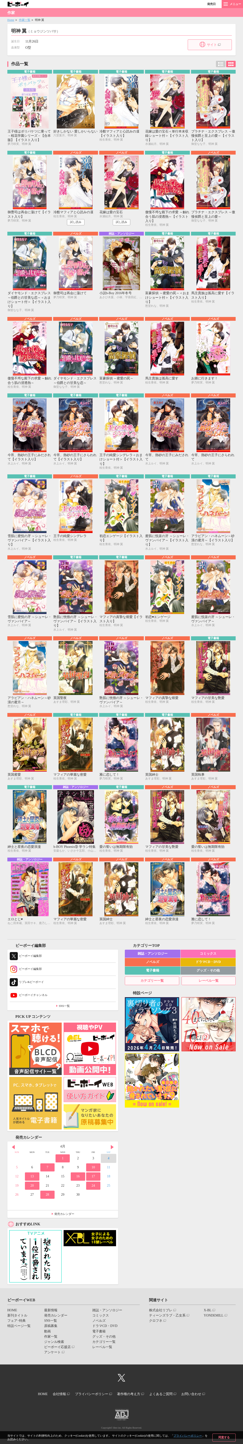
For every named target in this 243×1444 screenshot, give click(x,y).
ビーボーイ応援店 (57, 1354)
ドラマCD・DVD (208, 969)
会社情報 (54, 1400)
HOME (12, 1317)
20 (32, 1192)
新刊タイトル (17, 1322)
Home (10, 20)
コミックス (208, 960)
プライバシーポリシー (187, 1435)
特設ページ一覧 (19, 1333)
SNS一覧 (64, 1013)
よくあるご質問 (166, 1400)
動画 (47, 1338)
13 (32, 1183)
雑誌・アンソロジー (153, 960)
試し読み (75, 223)
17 (93, 1183)
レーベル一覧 (209, 987)
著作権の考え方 (130, 1400)
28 (47, 1201)
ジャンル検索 (54, 1348)
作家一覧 (24, 20)
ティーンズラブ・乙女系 (167, 1322)
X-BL (207, 1317)
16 (78, 1183)
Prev (13, 1154)
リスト (220, 64)
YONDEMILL (213, 1322)
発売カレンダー (64, 1220)
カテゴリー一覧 (152, 987)
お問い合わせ (200, 1400)
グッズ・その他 (208, 977)
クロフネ (155, 1327)
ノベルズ (152, 969)
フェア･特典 (16, 1327)
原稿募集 (50, 1333)
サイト (212, 45)
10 (93, 1174)
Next (112, 1154)
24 (93, 1192)
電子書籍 (152, 977)
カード (231, 64)
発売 (211, 4)
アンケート (52, 1359)
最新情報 (50, 1317)
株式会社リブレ (160, 1317)
